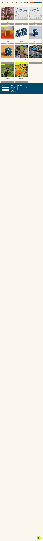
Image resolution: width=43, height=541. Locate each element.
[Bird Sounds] (39, 538)
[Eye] (2, 86)
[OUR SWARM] (5, 89)
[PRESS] (5, 90)
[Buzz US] (5, 87)
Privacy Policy (13, 86)
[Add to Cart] (21, 63)
